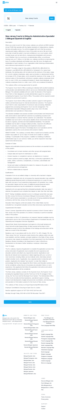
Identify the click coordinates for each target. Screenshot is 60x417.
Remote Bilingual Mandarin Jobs (31, 348)
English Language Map (47, 334)
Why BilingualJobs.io (46, 385)
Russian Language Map (47, 343)
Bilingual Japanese (28, 371)
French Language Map (47, 341)
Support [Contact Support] (43, 406)
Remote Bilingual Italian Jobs (31, 327)
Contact (43, 408)
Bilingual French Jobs (29, 362)
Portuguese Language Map (48, 338)
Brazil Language (45, 352)
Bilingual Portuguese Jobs (30, 358)
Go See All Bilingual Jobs (13, 10)
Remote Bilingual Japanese (31, 345)
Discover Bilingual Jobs (47, 381)
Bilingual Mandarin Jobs (30, 373)
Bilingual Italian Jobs (29, 360)
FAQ (42, 389)
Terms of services (46, 397)
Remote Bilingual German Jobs (31, 334)
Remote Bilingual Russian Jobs (31, 342)
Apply (51, 18)
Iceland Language (45, 360)
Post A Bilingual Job (46, 383)
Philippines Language (46, 358)
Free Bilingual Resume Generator (48, 322)
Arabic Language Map (47, 345)
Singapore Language (46, 356)
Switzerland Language (47, 349)
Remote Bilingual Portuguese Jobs (31, 324)
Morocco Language (46, 363)
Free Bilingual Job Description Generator (48, 318)
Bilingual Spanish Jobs (29, 356)
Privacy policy (45, 399)
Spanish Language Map (47, 336)
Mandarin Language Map (47, 347)
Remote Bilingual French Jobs (31, 330)
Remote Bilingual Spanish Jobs (31, 320)
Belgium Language (46, 354)
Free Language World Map (48, 325)
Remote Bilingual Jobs (29, 318)
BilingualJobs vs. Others (47, 387)
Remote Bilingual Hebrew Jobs (31, 338)
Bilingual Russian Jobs (29, 369)
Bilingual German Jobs (29, 365)
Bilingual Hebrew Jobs (29, 367)
